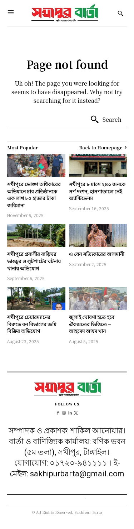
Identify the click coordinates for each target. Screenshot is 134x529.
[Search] (106, 119)
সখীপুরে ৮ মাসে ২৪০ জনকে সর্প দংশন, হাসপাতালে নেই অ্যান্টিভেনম (97, 191)
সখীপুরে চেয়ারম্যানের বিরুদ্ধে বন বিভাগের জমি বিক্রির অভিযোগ (31, 324)
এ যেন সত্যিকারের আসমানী (96, 254)
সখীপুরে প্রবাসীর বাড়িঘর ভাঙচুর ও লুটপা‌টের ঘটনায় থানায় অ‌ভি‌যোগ (34, 260)
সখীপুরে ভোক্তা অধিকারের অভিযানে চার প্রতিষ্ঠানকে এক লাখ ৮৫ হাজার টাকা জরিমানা (34, 195)
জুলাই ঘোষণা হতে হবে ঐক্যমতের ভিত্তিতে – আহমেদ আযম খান (91, 324)
